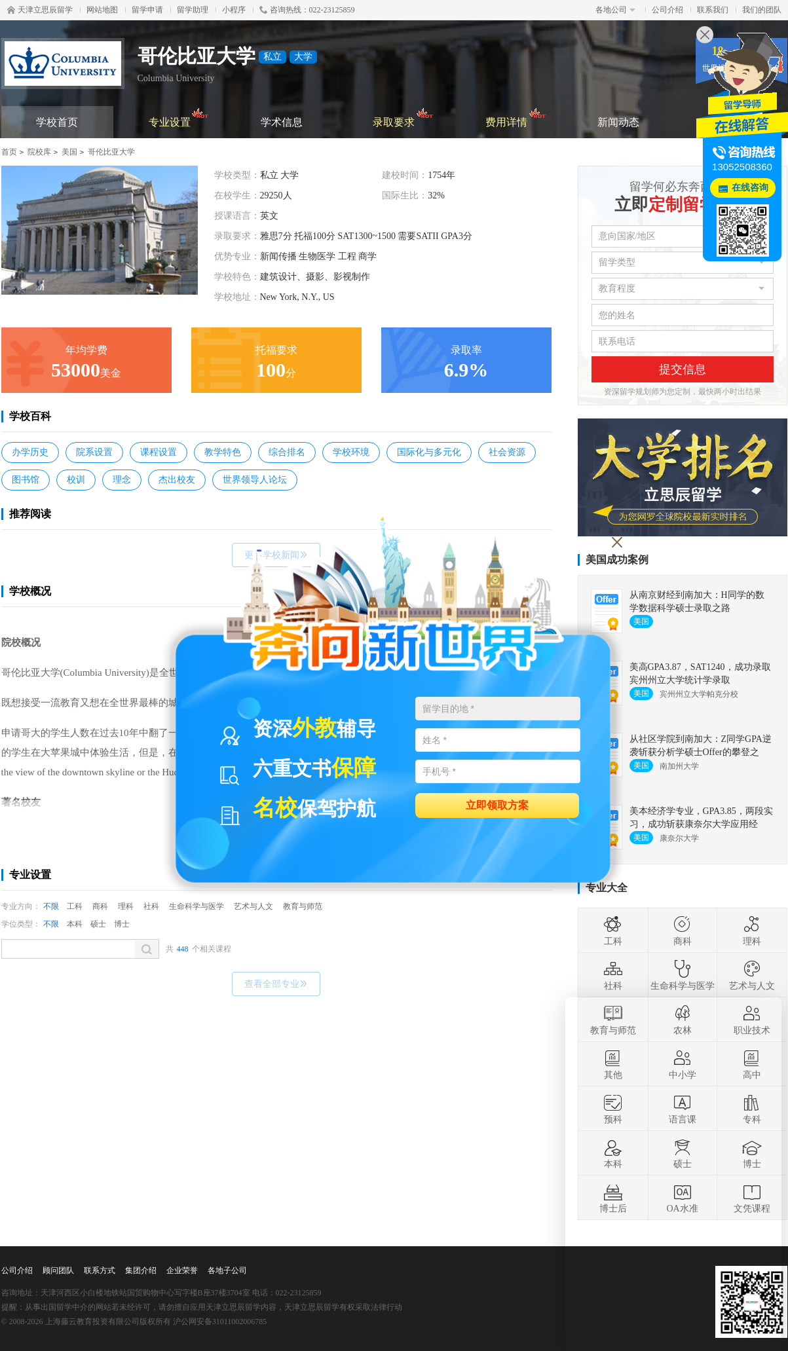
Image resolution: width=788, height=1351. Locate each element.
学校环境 (351, 452)
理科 (126, 906)
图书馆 (25, 480)
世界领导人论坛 (255, 480)
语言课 (682, 1108)
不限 (51, 906)
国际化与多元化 (429, 452)
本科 (75, 924)
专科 (752, 1108)
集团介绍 (141, 1270)
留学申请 (147, 9)
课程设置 (158, 452)
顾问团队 (58, 1270)
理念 (122, 480)
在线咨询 (750, 188)
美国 (69, 152)
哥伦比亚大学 (111, 152)
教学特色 (222, 452)
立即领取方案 (497, 804)
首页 (9, 152)
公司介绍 (667, 9)
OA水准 (682, 1197)
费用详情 (515, 117)
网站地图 (102, 9)
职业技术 (752, 1019)
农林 (682, 1019)
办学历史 (30, 452)
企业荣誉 (182, 1270)
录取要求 (403, 117)
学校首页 (57, 122)
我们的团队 (761, 9)
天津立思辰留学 (40, 9)
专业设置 (179, 117)
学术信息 (282, 122)
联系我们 (712, 9)
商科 (100, 906)
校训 (76, 480)
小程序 (234, 9)
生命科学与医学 (196, 906)
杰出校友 (177, 480)
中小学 (682, 1064)
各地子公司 (227, 1270)
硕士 (98, 924)
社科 (151, 906)
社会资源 (507, 452)
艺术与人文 (253, 906)
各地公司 (615, 9)
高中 (752, 1064)
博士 (122, 924)
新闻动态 (618, 122)
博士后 (613, 1197)
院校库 (39, 152)
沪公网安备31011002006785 (220, 1321)
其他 (613, 1064)
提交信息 (682, 369)
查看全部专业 (276, 984)
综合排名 (287, 452)
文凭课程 (752, 1197)
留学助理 (192, 9)
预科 (613, 1108)
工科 (75, 906)
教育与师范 (302, 906)
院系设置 (94, 452)
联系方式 (99, 1270)
